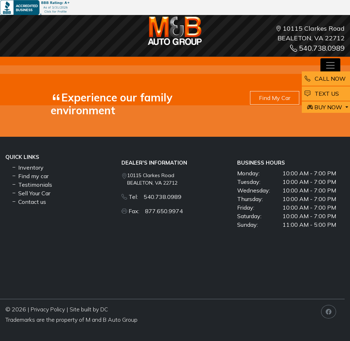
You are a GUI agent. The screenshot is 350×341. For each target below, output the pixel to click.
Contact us (28, 201)
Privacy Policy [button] (48, 309)
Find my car (30, 176)
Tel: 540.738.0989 (155, 196)
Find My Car (274, 97)
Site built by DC (89, 309)
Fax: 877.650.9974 (156, 211)
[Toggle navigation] (330, 65)
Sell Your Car (30, 193)
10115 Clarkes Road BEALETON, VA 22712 (152, 179)
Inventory (27, 167)
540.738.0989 (317, 48)
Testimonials (31, 184)
